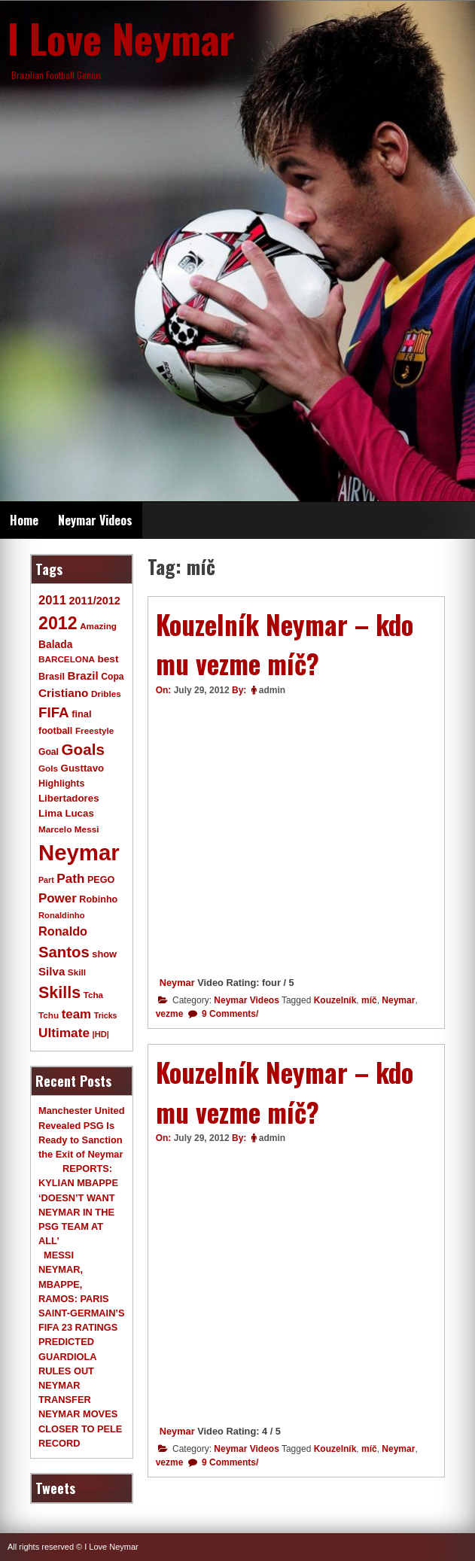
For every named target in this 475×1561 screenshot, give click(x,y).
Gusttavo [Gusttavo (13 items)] (83, 768)
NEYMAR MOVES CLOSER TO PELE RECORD (80, 1428)
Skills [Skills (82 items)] (59, 993)
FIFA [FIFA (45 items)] (53, 712)
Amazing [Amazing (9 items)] (98, 626)
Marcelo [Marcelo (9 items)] (55, 829)
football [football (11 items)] (55, 731)
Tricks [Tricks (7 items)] (105, 1015)
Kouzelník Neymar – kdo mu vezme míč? (284, 643)
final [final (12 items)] (81, 714)
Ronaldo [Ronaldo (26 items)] (62, 931)
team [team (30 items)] (76, 1014)
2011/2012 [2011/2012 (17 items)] (94, 601)
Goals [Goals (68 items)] (83, 749)
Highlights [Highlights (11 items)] (61, 783)
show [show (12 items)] (104, 954)
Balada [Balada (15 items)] (55, 644)
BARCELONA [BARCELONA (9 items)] (66, 659)
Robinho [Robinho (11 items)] (98, 899)
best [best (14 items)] (107, 659)
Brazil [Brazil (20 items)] (82, 675)
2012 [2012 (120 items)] (58, 623)
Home (24, 520)
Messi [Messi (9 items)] (87, 829)
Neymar (177, 982)
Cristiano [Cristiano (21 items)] (63, 692)
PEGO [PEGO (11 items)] (100, 880)
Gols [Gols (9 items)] (48, 768)
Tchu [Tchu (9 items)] (48, 1015)
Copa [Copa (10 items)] (112, 676)
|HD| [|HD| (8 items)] (101, 1034)
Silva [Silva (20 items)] (51, 971)
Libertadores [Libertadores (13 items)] (68, 798)
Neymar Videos (95, 520)
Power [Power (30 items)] (57, 898)
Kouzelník (335, 1000)
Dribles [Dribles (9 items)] (106, 693)
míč (369, 1000)
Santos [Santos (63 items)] (64, 952)
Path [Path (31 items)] (70, 878)
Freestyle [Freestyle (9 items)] (94, 730)
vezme (170, 1014)
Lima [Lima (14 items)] (50, 813)
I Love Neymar (121, 37)
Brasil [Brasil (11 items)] (51, 676)
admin (272, 690)
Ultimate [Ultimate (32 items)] (64, 1032)
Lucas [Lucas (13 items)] (79, 813)
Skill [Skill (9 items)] (77, 972)
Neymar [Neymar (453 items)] (79, 852)
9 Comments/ (229, 1014)
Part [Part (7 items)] (46, 879)
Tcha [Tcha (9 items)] (93, 995)
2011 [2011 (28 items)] (52, 600)
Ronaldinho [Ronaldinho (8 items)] (61, 915)
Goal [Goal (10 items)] (48, 752)
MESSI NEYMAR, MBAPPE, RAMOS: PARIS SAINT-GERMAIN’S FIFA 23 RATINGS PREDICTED (81, 1298)
